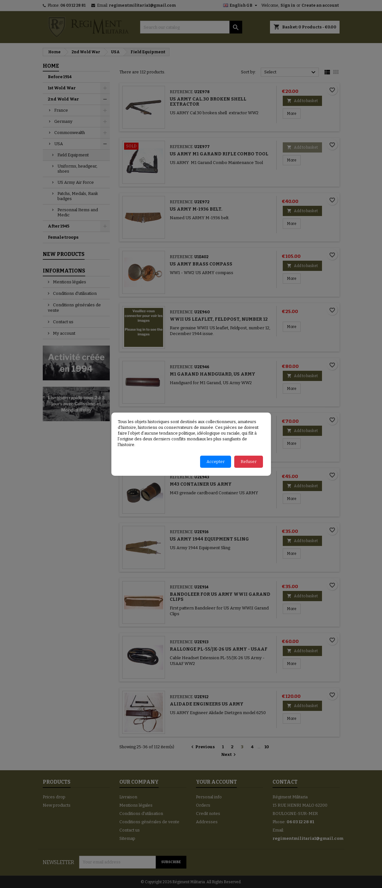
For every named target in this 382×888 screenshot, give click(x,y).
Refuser (249, 461)
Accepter (215, 461)
